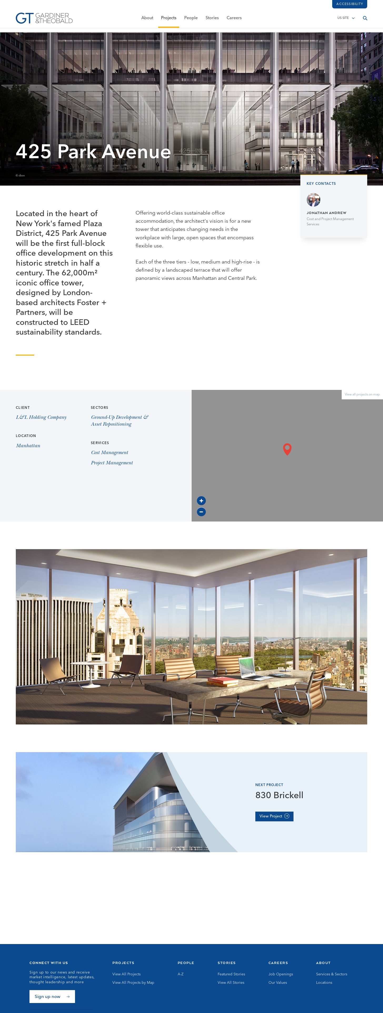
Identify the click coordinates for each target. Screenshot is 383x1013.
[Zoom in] (201, 500)
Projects (168, 20)
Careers (234, 20)
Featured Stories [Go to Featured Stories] (231, 974)
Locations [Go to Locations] (324, 983)
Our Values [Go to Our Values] (277, 983)
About (147, 20)
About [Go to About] (323, 962)
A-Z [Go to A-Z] (180, 974)
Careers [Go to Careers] (278, 962)
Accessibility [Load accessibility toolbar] (349, 4)
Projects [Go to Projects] (123, 962)
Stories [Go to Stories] (227, 962)
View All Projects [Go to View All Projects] (126, 974)
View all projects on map (362, 394)
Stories (212, 20)
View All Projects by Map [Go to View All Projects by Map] (133, 983)
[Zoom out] (201, 511)
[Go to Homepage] (44, 20)
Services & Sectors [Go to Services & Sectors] (331, 974)
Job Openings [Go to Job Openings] (280, 974)
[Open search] (365, 20)
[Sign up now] (52, 996)
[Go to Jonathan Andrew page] (334, 210)
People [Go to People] (186, 962)
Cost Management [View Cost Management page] (109, 453)
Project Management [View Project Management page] (112, 463)
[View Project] (274, 816)
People (191, 20)
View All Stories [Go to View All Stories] (231, 983)
